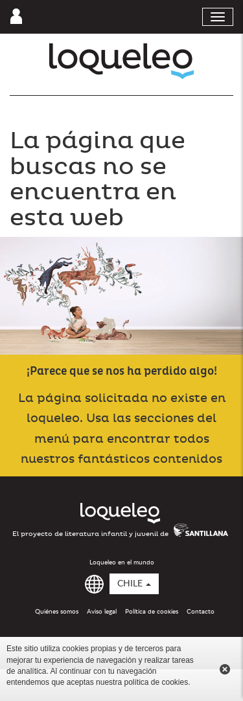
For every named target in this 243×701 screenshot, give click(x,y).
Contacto (200, 611)
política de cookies (156, 682)
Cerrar (225, 669)
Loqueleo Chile (121, 61)
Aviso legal (102, 611)
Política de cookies (151, 611)
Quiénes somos (56, 611)
